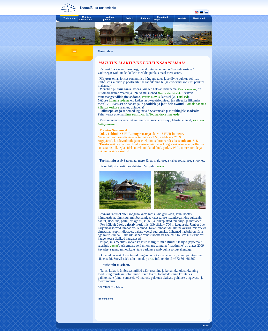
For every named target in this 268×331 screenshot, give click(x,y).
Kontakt (182, 18)
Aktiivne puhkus (109, 18)
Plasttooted (199, 18)
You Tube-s (117, 287)
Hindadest (145, 18)
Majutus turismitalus (85, 18)
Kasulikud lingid (161, 18)
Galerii (129, 18)
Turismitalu (69, 18)
